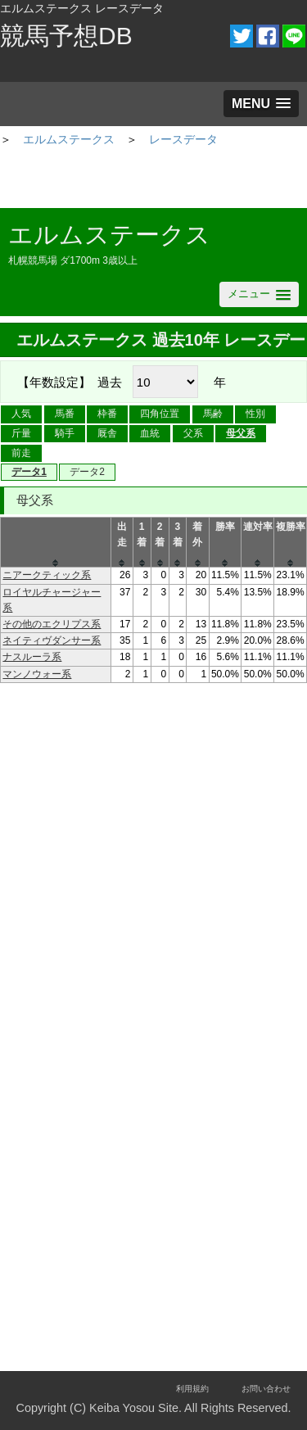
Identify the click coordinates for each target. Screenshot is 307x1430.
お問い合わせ (266, 1388)
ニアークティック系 (46, 575)
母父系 (240, 433)
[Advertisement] (154, 179)
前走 (21, 453)
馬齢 (213, 413)
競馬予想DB (66, 35)
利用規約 (192, 1388)
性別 (255, 413)
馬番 (64, 413)
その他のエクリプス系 (51, 624)
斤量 (21, 433)
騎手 (64, 433)
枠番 (107, 413)
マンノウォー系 (36, 674)
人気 (21, 413)
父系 (193, 433)
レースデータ (183, 139)
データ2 (87, 471)
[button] (261, 103)
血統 (150, 433)
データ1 (29, 471)
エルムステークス (69, 139)
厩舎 (107, 433)
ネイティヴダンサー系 (51, 640)
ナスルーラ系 (31, 657)
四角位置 (159, 413)
